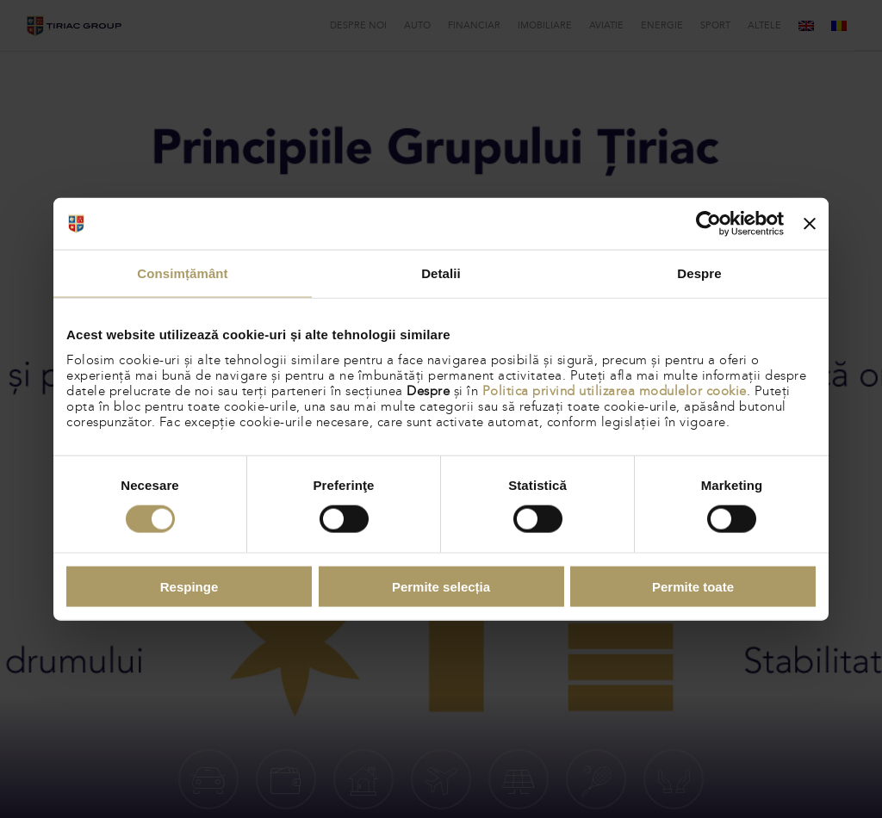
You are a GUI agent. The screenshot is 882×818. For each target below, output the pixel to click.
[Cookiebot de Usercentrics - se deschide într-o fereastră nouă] (708, 224)
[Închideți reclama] (810, 224)
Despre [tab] (699, 273)
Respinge (189, 586)
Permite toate (693, 586)
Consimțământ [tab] (182, 273)
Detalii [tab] (441, 273)
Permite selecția (441, 586)
